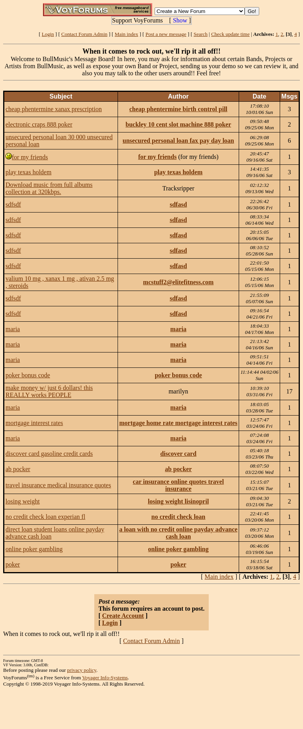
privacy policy (81, 670)
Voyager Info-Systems (105, 678)
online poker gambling (34, 549)
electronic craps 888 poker (39, 124)
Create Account (123, 615)
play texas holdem (28, 172)
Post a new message (166, 34)
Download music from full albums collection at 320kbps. (49, 188)
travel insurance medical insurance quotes (58, 485)
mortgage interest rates (34, 423)
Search (201, 34)
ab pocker (18, 469)
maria (13, 329)
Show (180, 20)
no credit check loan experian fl (45, 516)
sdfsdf (13, 204)
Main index (126, 34)
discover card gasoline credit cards (49, 453)
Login (48, 34)
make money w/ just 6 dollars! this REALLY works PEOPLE (49, 391)
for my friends (30, 157)
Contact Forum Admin (84, 34)
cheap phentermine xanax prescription (54, 109)
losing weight (23, 501)
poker (13, 564)
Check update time (230, 34)
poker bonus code (28, 375)
